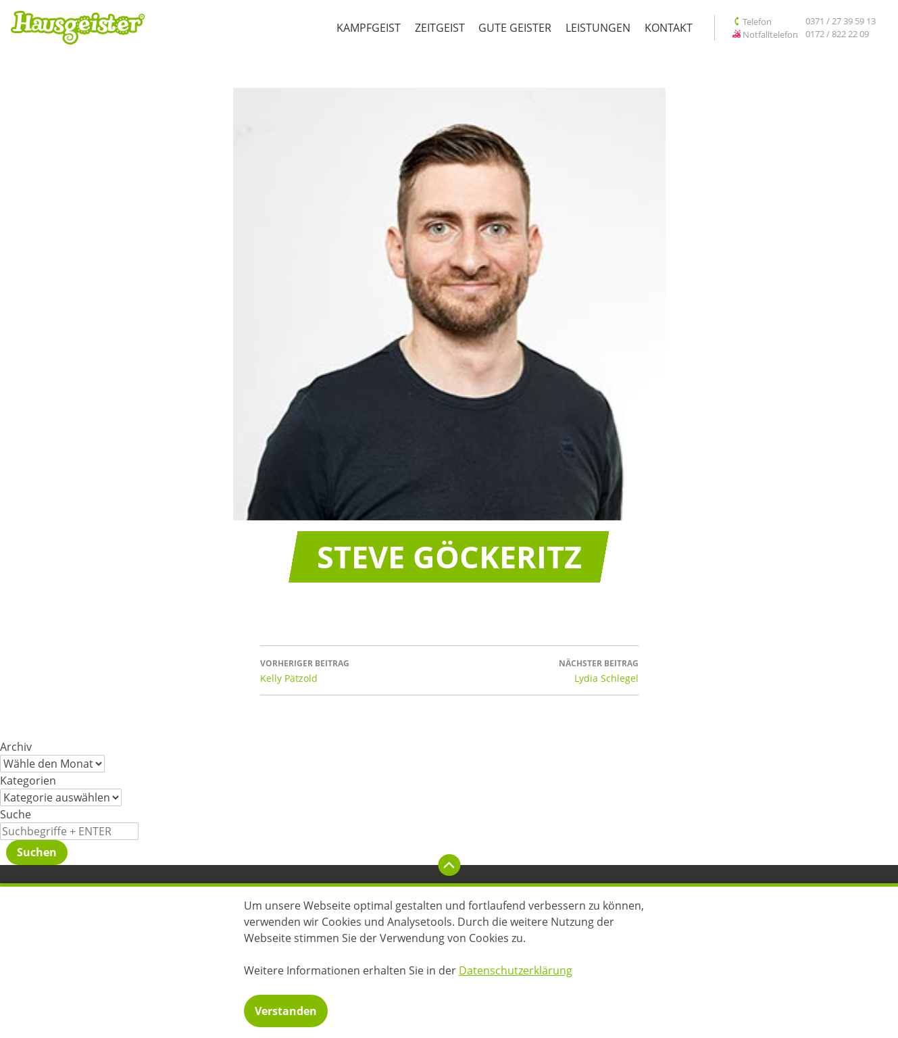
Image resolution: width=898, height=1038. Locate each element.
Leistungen (598, 27)
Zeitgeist (440, 27)
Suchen (37, 852)
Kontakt (669, 27)
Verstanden (286, 1011)
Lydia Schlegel (544, 670)
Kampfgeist (368, 27)
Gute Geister (514, 27)
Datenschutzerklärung (515, 970)
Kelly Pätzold (354, 670)
